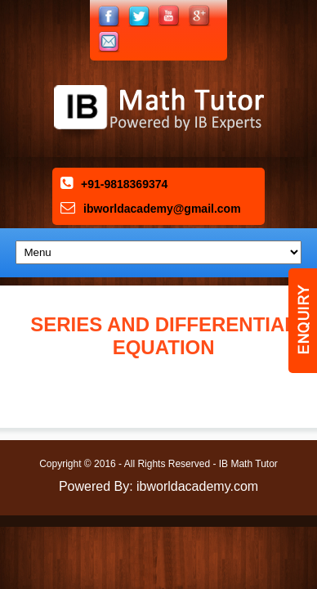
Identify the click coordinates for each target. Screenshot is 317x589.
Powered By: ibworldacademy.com (158, 486)
